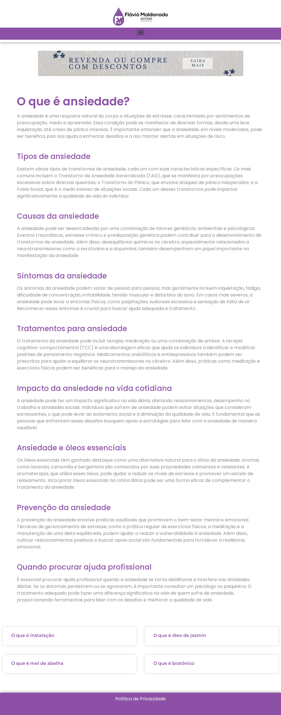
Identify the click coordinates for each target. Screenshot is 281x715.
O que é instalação (32, 635)
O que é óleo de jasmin (179, 635)
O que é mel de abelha (37, 663)
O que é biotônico (173, 663)
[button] (140, 32)
